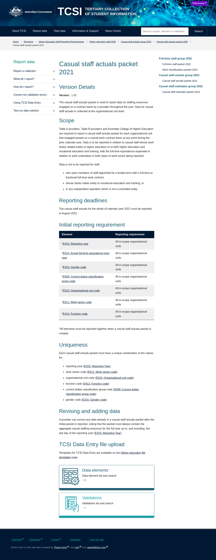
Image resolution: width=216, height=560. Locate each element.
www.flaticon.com (96, 547)
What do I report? (24, 78)
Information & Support (85, 30)
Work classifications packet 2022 (180, 69)
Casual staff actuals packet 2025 (172, 41)
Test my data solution (26, 110)
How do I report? (23, 86)
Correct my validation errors (30, 94)
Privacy (55, 539)
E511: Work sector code (77, 302)
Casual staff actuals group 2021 (179, 75)
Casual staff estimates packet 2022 (181, 92)
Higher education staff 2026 (102, 41)
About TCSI (19, 30)
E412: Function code (75, 313)
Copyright (16, 539)
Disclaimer (34, 539)
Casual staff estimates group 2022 (181, 86)
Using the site (96, 539)
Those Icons (60, 547)
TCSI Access (198, 3)
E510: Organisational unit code (81, 290)
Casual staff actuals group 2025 (136, 41)
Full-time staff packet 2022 (176, 64)
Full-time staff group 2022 (175, 58)
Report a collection (25, 71)
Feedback (75, 539)
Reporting (28, 41)
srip (77, 547)
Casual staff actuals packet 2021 (179, 80)
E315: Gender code (74, 267)
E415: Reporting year (75, 243)
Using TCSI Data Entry (27, 102)
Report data (40, 30)
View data (59, 30)
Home (16, 41)
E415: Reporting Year (97, 366)
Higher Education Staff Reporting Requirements (61, 41)
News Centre (113, 30)
